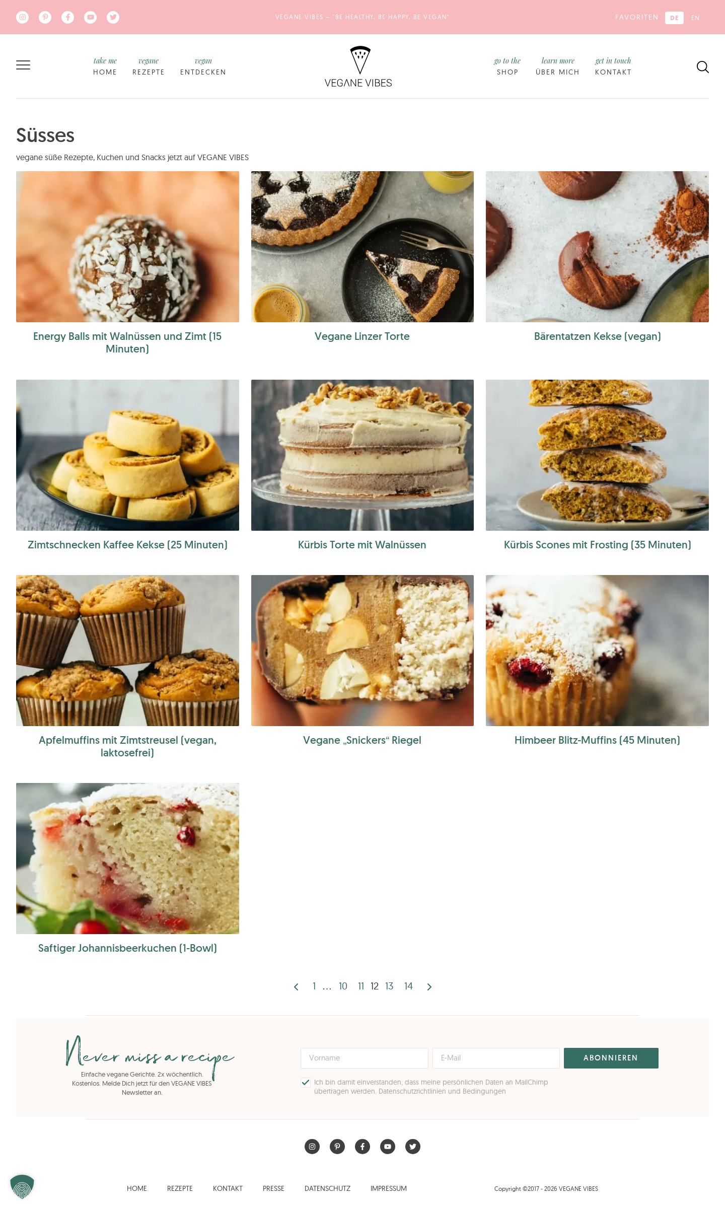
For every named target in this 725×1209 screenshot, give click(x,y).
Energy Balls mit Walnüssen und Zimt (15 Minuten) (127, 342)
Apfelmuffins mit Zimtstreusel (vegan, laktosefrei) (127, 746)
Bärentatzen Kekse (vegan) (597, 336)
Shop (507, 66)
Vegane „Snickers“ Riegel (362, 740)
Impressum (389, 1188)
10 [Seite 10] (343, 985)
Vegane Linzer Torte (362, 336)
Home (105, 66)
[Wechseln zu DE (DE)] (674, 18)
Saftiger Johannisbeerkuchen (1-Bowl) (127, 948)
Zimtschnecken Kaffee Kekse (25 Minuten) (128, 544)
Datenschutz (327, 1188)
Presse (273, 1188)
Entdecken (203, 66)
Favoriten (637, 17)
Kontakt (613, 66)
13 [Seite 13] (389, 985)
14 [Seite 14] (408, 985)
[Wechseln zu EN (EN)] (695, 18)
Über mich (558, 66)
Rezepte (148, 66)
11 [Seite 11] (361, 985)
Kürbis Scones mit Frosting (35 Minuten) (597, 544)
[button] (22, 1187)
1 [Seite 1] (314, 985)
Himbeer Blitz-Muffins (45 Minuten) (597, 740)
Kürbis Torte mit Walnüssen (362, 544)
